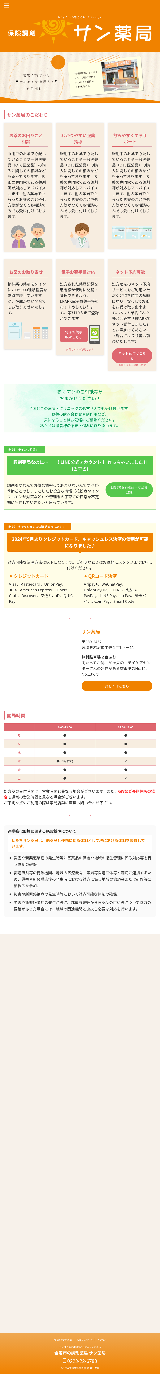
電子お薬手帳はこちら (73, 334)
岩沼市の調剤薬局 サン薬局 (80, 1353)
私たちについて (85, 1339)
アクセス (101, 1339)
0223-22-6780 (80, 1361)
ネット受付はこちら (132, 356)
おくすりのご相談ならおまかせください (80, 1347)
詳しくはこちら (117, 685)
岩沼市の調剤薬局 (63, 1339)
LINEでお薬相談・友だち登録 (129, 490)
